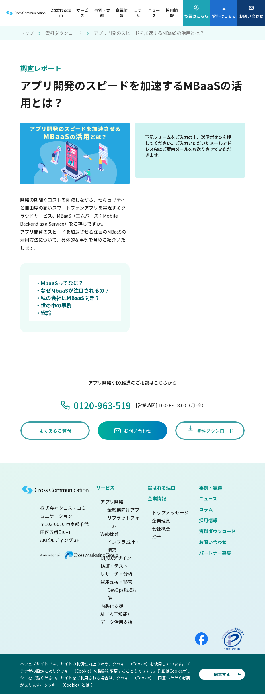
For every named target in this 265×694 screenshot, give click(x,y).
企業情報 (157, 498)
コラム (206, 509)
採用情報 (208, 520)
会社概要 (161, 528)
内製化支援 (111, 605)
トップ (27, 32)
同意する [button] (222, 674)
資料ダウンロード (63, 32)
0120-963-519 (102, 405)
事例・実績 (210, 487)
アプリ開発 (111, 501)
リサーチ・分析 (116, 573)
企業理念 (161, 520)
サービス (105, 487)
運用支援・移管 (116, 581)
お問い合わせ (213, 542)
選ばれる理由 (161, 487)
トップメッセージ (170, 512)
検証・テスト (114, 565)
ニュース (208, 498)
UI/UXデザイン (115, 557)
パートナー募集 (215, 552)
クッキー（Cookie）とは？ (68, 685)
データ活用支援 (116, 621)
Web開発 (109, 533)
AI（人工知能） (116, 613)
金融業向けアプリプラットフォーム (123, 517)
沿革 (156, 536)
